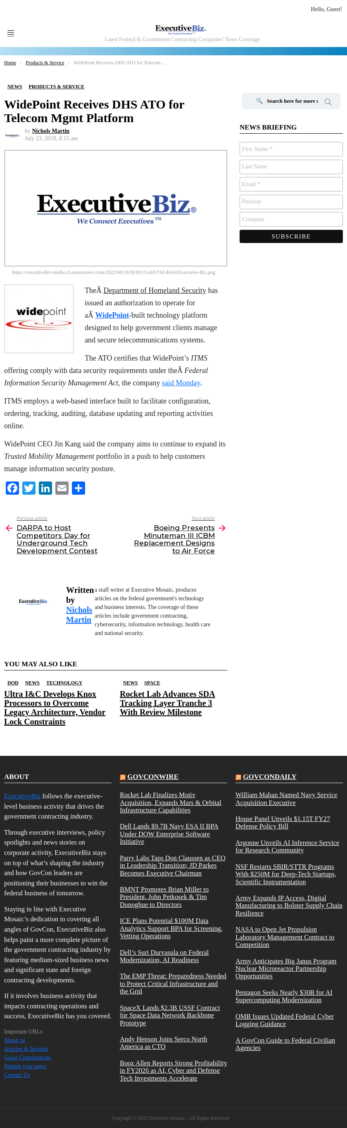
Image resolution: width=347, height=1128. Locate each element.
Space (152, 683)
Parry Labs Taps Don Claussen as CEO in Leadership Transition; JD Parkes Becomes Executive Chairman (173, 865)
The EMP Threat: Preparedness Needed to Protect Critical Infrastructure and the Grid (173, 983)
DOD (13, 683)
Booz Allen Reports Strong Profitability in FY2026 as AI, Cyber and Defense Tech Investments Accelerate (173, 1071)
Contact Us (17, 1075)
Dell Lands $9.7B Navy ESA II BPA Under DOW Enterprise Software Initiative (169, 834)
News (32, 683)
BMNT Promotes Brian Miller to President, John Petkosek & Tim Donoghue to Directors (164, 897)
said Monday (181, 383)
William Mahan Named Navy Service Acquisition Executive (286, 798)
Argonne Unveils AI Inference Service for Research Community (287, 846)
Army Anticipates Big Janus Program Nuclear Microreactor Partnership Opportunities (285, 969)
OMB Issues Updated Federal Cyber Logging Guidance (284, 1020)
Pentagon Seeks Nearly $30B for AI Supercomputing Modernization (284, 996)
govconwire (152, 777)
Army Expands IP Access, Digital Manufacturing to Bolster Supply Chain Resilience (288, 905)
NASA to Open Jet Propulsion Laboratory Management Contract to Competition (284, 937)
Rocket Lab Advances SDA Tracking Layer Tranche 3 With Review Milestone (167, 703)
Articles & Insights (26, 1049)
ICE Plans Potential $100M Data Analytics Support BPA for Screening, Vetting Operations (171, 928)
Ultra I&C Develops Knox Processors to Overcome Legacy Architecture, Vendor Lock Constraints (54, 707)
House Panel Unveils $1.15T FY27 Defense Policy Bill (282, 822)
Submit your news (25, 1066)
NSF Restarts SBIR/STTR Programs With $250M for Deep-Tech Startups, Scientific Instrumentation (285, 874)
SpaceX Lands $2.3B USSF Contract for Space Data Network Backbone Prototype (170, 1015)
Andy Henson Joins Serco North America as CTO (163, 1043)
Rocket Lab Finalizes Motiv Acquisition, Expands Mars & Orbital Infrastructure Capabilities (170, 802)
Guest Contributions (27, 1058)
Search (328, 103)
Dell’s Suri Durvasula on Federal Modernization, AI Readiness (164, 956)
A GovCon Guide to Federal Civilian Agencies (285, 1044)
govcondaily (270, 777)
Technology (64, 683)
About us (14, 1040)
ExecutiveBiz (22, 796)
